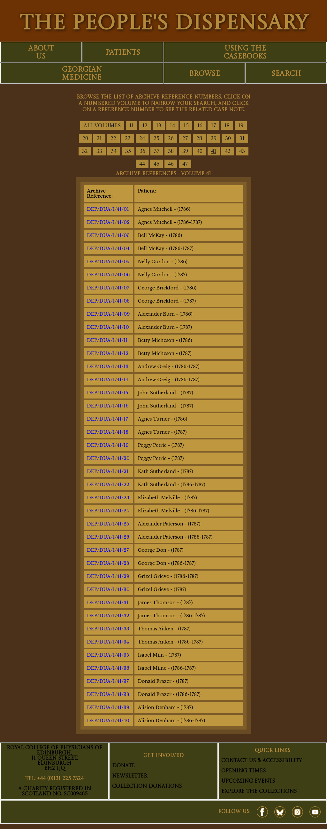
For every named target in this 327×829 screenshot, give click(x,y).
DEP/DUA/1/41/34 (108, 642)
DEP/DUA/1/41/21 (107, 471)
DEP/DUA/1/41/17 (107, 419)
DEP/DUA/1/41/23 (108, 498)
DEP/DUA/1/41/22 (108, 484)
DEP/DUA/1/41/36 (108, 668)
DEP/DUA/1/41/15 (107, 393)
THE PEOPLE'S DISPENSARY (163, 24)
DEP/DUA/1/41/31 (107, 602)
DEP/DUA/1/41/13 (107, 366)
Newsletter (129, 776)
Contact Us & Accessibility (261, 760)
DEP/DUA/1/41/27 (108, 550)
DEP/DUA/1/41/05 (108, 261)
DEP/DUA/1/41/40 (108, 720)
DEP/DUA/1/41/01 (108, 209)
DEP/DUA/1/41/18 (107, 432)
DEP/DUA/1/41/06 (108, 275)
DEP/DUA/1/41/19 (108, 445)
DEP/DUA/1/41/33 (108, 629)
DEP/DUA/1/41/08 (108, 301)
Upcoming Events (248, 781)
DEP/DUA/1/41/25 (108, 524)
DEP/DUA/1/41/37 (108, 681)
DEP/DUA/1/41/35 (108, 655)
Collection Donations (147, 786)
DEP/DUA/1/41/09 (108, 314)
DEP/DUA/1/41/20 (108, 458)
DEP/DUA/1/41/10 (108, 327)
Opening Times (243, 771)
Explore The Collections (259, 791)
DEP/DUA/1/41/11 (107, 340)
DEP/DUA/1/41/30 (108, 589)
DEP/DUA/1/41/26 (108, 537)
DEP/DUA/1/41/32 (108, 616)
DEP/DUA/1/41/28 (108, 563)
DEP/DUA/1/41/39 (108, 707)
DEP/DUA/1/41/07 (108, 288)
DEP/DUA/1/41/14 (107, 380)
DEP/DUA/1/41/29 (108, 576)
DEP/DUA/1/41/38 (108, 694)
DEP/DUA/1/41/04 (108, 248)
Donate (123, 766)
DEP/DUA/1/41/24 (108, 511)
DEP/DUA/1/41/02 (108, 222)
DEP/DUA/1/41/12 (107, 353)
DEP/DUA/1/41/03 (108, 235)
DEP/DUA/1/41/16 (108, 406)
